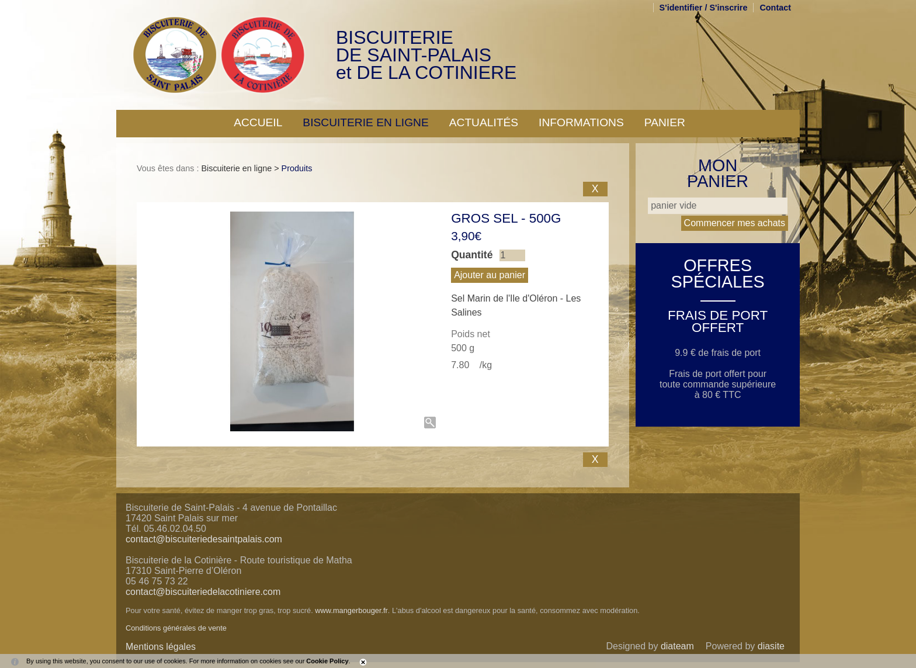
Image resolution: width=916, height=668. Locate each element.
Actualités (483, 122)
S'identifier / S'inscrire (704, 7)
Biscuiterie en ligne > (241, 168)
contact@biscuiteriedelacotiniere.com (203, 592)
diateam (677, 646)
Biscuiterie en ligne (365, 122)
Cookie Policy (327, 660)
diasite (771, 646)
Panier (664, 122)
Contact (775, 7)
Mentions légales (161, 647)
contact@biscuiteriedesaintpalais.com (204, 539)
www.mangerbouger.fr (351, 610)
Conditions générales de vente (176, 628)
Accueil (258, 122)
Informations (581, 122)
